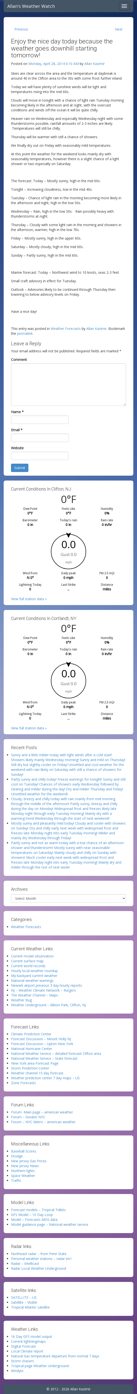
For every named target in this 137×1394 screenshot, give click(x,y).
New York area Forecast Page (34, 1063)
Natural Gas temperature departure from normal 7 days (55, 1356)
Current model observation (32, 956)
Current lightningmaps (28, 1341)
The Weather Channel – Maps (34, 995)
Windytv (17, 1370)
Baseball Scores (23, 1151)
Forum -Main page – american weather (42, 1112)
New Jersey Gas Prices (28, 1161)
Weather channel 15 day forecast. (37, 1073)
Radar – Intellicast (25, 1263)
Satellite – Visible (24, 1302)
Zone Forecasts (23, 1082)
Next (119, 29)
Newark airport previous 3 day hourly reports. (47, 985)
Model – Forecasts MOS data (34, 1219)
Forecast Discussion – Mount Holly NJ (41, 1039)
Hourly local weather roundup (34, 970)
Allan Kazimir (94, 63)
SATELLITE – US (24, 1297)
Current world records (28, 966)
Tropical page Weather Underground (40, 1365)
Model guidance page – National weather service (49, 1224)
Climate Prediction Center (31, 1034)
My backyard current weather (34, 975)
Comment (19, 359)
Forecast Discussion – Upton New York (42, 1043)
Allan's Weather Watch (31, 6)
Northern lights (23, 1170)
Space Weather (23, 1175)
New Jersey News (25, 1165)
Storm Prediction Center (30, 1068)
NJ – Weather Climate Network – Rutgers (43, 990)
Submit (19, 467)
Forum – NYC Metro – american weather (43, 1122)
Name (17, 411)
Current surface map (27, 961)
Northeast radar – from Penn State (39, 1253)
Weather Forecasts (66, 328)
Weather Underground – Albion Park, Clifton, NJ (48, 1005)
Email (17, 430)
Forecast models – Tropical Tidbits (38, 1209)
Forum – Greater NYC (28, 1117)
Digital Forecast (23, 1346)
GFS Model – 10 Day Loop (32, 1214)
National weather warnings (32, 980)
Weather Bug (21, 1000)
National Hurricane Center (31, 1048)
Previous (21, 29)
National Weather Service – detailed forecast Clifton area (56, 1053)
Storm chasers (22, 1361)
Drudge (17, 1156)
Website (17, 448)
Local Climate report (27, 1351)
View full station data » (29, 599)
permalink (25, 333)
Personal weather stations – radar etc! (41, 1258)
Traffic (16, 1180)
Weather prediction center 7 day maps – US (45, 1078)
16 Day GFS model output (31, 1336)
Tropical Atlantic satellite (30, 1307)
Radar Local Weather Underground (38, 1268)
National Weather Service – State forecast (44, 1058)
